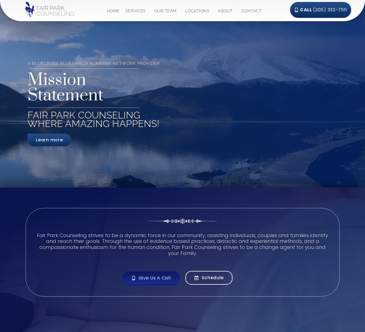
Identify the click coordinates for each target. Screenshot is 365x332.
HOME (113, 9)
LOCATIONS (198, 10)
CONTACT (251, 9)
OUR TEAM (166, 10)
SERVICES (136, 10)
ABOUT (227, 10)
